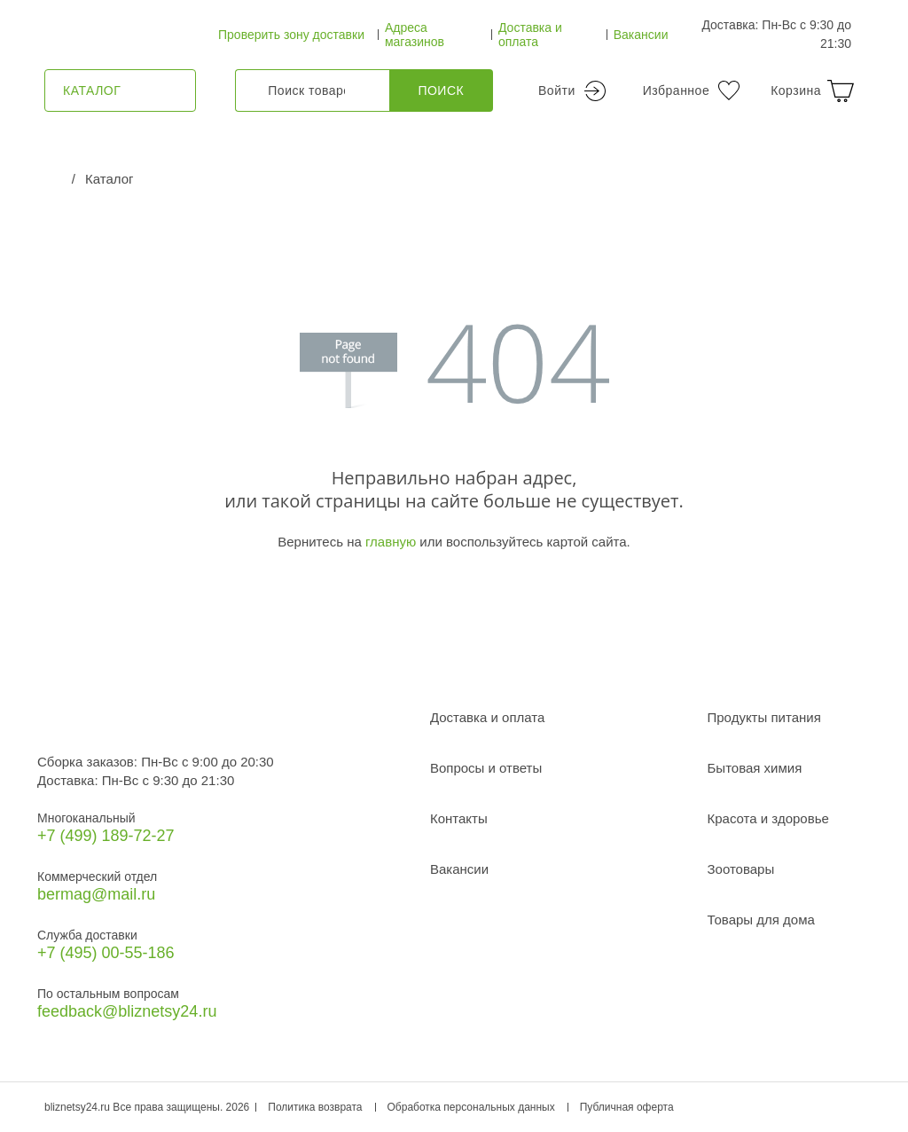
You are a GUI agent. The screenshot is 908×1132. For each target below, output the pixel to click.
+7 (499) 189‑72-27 (106, 836)
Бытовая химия (755, 767)
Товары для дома (761, 919)
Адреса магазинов (414, 34)
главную (390, 541)
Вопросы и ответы (486, 767)
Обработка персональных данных (471, 1107)
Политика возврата (315, 1107)
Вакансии (641, 35)
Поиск (441, 90)
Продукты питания (764, 717)
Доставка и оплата (530, 34)
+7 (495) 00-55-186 (106, 953)
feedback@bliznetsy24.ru (126, 1011)
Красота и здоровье (768, 818)
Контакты (459, 818)
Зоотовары (741, 869)
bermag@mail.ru (96, 894)
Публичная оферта (627, 1107)
